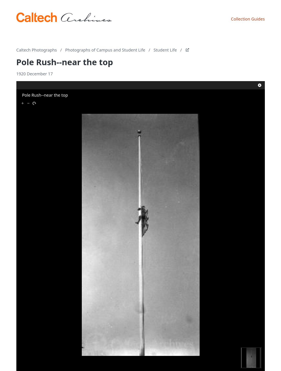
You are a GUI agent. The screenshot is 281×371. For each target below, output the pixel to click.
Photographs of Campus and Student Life (105, 50)
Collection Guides (248, 19)
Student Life (165, 50)
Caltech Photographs (36, 50)
